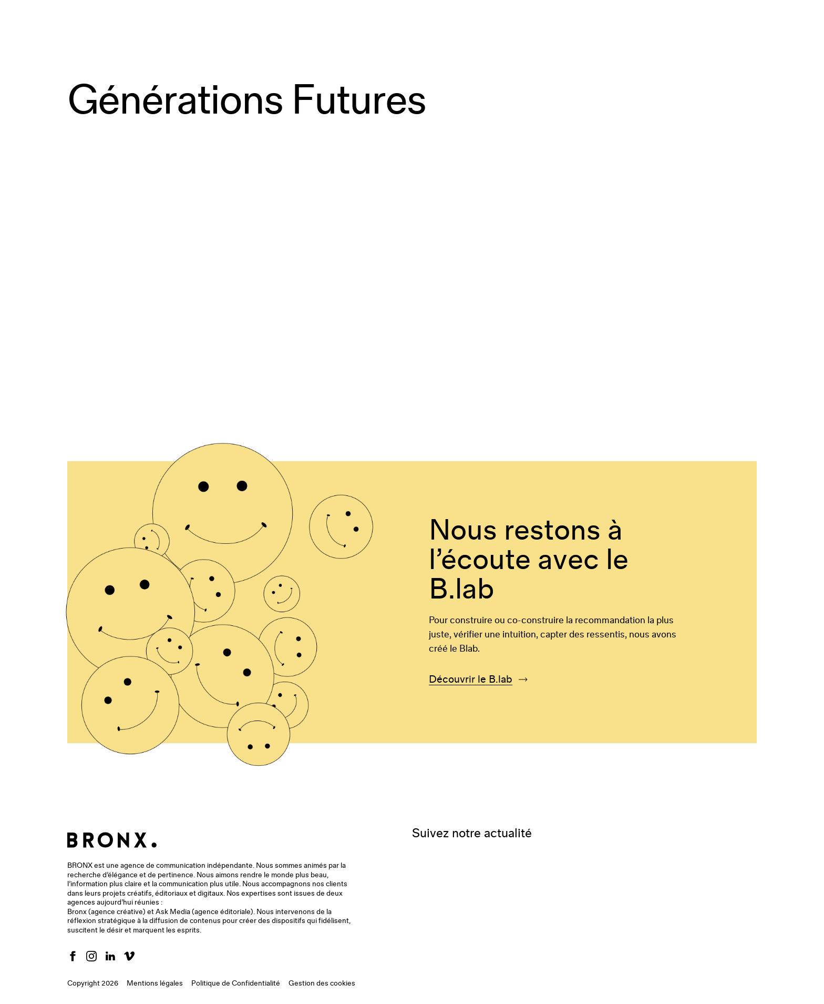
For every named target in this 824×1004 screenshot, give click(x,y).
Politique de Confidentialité (235, 983)
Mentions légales (155, 983)
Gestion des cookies (322, 983)
